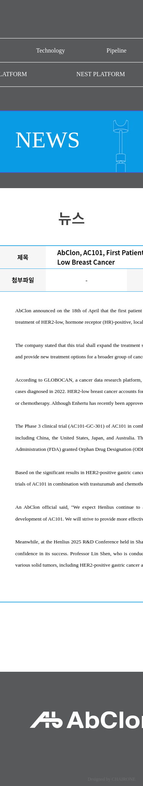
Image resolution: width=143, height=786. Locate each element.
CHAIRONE (123, 779)
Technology (50, 50)
